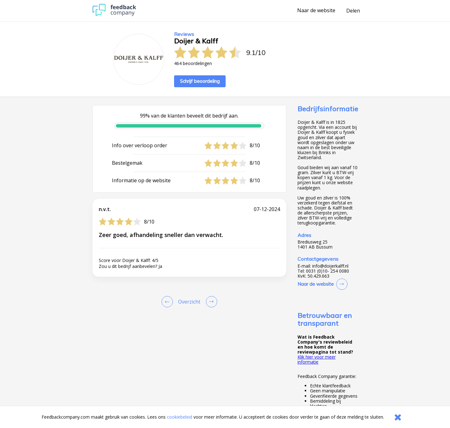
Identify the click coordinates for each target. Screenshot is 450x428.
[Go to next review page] (210, 301)
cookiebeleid (179, 417)
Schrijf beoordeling (200, 81)
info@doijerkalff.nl (330, 266)
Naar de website (316, 11)
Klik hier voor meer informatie (317, 359)
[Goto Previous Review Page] (168, 301)
